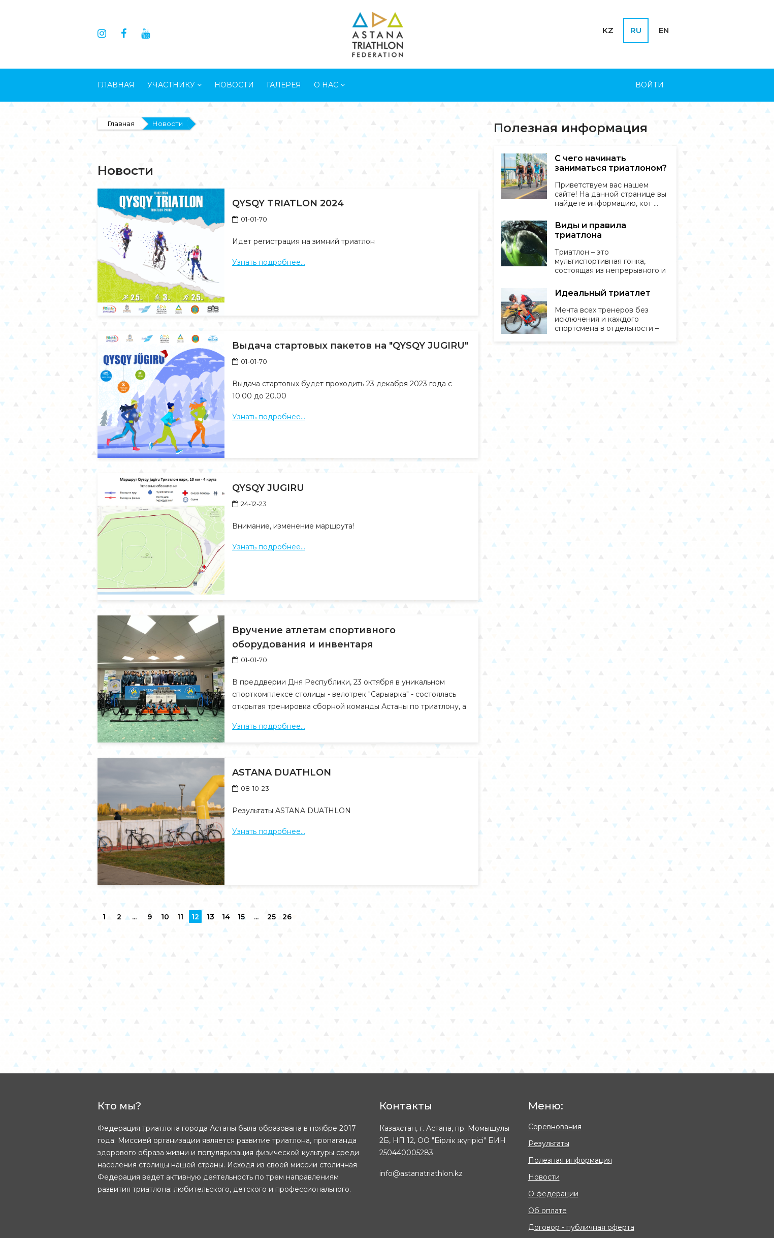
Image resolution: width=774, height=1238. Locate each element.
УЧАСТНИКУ (174, 84)
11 (180, 916)
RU (635, 30)
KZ (608, 30)
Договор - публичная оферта (581, 1227)
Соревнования (555, 1126)
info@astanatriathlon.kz (421, 1173)
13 (210, 916)
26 (287, 916)
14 (226, 916)
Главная (116, 84)
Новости (234, 84)
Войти (649, 84)
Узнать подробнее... (268, 262)
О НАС (329, 84)
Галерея (284, 84)
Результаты (548, 1143)
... (134, 916)
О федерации (553, 1193)
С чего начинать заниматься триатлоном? (611, 163)
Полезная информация (570, 1160)
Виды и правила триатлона (590, 230)
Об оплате (547, 1210)
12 (195, 916)
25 (271, 916)
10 (165, 916)
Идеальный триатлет (603, 293)
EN (664, 30)
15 (241, 916)
